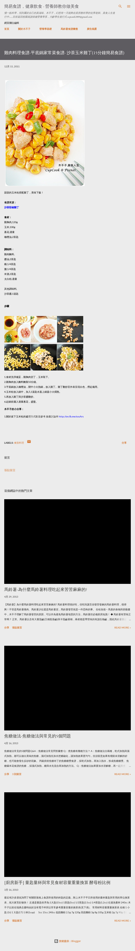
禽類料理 (19, 442)
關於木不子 (24, 28)
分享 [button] (124, 442)
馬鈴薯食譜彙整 (69, 28)
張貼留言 (9, 470)
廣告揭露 (92, 28)
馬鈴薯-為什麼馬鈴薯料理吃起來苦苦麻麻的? (45, 589)
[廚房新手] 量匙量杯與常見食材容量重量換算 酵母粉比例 (57, 882)
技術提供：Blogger (67, 941)
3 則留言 (16, 774)
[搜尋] (120, 6)
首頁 (6, 28)
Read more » (122, 627)
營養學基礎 (45, 28)
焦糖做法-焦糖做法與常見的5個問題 (37, 736)
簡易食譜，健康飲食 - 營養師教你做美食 (41, 6)
